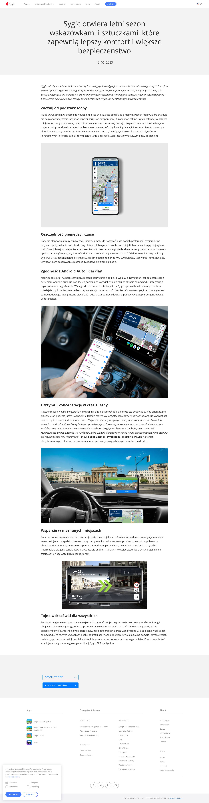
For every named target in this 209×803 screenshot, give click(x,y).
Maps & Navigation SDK (89, 735)
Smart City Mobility (126, 761)
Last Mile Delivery (126, 731)
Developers (76, 4)
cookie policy (14, 777)
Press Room (165, 737)
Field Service (124, 744)
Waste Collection (125, 765)
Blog (88, 4)
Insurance (123, 752)
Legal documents (167, 770)
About (97, 4)
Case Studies (85, 751)
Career (163, 729)
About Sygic (165, 720)
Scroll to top (60, 677)
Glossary (163, 766)
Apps (26, 4)
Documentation (86, 755)
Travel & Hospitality (127, 756)
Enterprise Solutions (44, 4)
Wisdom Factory (175, 798)
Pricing (162, 757)
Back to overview (60, 685)
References (164, 725)
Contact (163, 742)
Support (62, 4)
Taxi (120, 739)
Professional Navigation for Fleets (94, 727)
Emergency (123, 735)
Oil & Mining (123, 748)
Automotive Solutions (88, 731)
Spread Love (165, 733)
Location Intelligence (127, 769)
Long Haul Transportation (129, 727)
